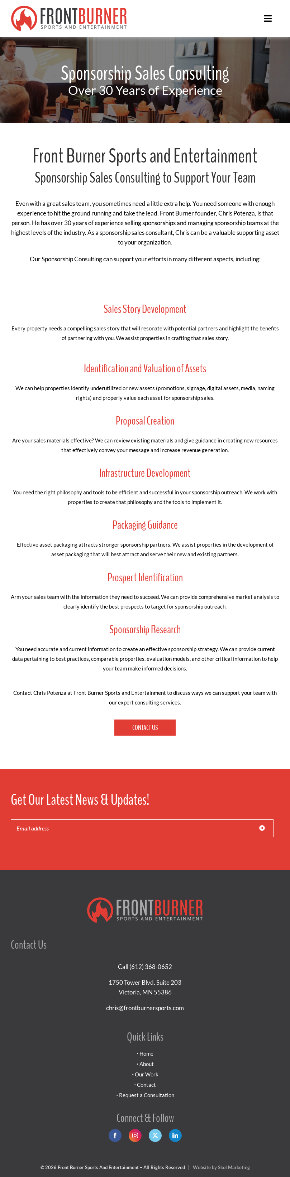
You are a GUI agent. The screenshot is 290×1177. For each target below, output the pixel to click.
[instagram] (135, 1135)
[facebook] (115, 1135)
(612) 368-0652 (150, 966)
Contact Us (145, 727)
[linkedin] (175, 1135)
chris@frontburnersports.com (145, 1008)
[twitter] (155, 1135)
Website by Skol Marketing (221, 1167)
